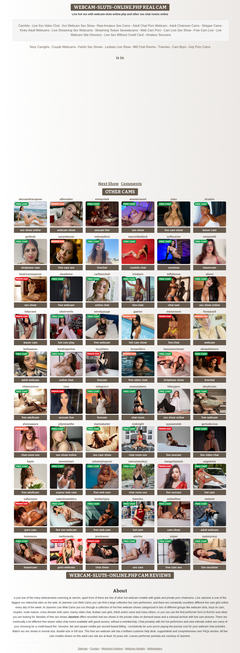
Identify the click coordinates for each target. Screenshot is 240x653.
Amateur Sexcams (158, 35)
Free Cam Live (204, 30)
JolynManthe (66, 424)
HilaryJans (174, 386)
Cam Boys (179, 47)
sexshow (173, 267)
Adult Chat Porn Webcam (150, 25)
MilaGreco (102, 386)
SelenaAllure (102, 236)
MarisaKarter (102, 424)
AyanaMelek (173, 424)
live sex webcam (66, 529)
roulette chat (138, 267)
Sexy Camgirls (39, 47)
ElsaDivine (66, 274)
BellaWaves (30, 349)
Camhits (24, 25)
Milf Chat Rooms (144, 47)
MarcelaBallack (138, 236)
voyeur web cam (66, 492)
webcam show (66, 230)
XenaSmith (209, 236)
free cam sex (66, 267)
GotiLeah (30, 236)
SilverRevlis (66, 311)
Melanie (210, 498)
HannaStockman (174, 349)
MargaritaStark (174, 461)
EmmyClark (102, 199)
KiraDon (209, 199)
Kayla (30, 461)
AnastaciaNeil (138, 199)
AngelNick (209, 461)
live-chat (137, 305)
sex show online (30, 230)
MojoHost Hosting (112, 648)
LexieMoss (30, 536)
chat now (174, 305)
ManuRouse (174, 311)
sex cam (138, 567)
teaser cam (209, 230)
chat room (137, 417)
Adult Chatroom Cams (184, 25)
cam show (173, 529)
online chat (102, 305)
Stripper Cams (211, 25)
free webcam (66, 305)
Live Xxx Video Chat (46, 25)
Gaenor (137, 311)
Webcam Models (135, 648)
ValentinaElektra (66, 498)
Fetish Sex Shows (90, 47)
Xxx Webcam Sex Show (78, 25)
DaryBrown (209, 386)
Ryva (66, 386)
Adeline (138, 536)
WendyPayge (102, 311)
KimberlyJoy (102, 498)
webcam (209, 342)
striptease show (174, 380)
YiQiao (174, 536)
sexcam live (102, 230)
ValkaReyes (30, 498)
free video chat (137, 380)
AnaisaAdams (138, 386)
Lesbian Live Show (118, 47)
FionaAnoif (209, 311)
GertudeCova (209, 424)
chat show (102, 567)
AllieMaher (66, 199)
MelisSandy (66, 536)
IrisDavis (137, 274)
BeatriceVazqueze (30, 274)
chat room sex (30, 454)
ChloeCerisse (30, 386)
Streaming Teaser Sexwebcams (116, 30)
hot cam (209, 492)
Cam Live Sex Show (177, 30)
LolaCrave (30, 311)
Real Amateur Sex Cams (113, 25)
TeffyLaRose (174, 274)
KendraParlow (66, 349)
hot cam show (138, 342)
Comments (131, 183)
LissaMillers (138, 349)
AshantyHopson (102, 461)
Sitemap (83, 648)
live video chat (209, 454)
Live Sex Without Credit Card (124, 35)
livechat (102, 267)
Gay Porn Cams (199, 47)
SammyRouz (209, 536)
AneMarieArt (66, 461)
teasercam (209, 267)
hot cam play (66, 342)
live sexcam (173, 454)
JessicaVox (102, 536)
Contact (94, 648)
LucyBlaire (102, 349)
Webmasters (154, 648)
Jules (174, 199)
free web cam (102, 492)
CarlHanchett (102, 274)
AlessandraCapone (30, 199)
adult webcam (30, 380)
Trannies (164, 47)
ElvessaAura (30, 424)
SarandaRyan (66, 236)
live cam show (174, 230)
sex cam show (102, 454)
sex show (138, 230)
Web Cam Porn (150, 30)
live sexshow (209, 567)
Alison (209, 274)
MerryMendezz (138, 461)
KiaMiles (138, 498)
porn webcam (66, 567)
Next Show (108, 183)
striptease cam (30, 267)
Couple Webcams (64, 47)
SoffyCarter (174, 236)
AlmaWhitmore (210, 349)
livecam (102, 380)
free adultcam (30, 417)
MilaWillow (173, 498)
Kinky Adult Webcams (34, 30)
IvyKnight (138, 424)
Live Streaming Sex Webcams (72, 30)
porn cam (30, 529)
